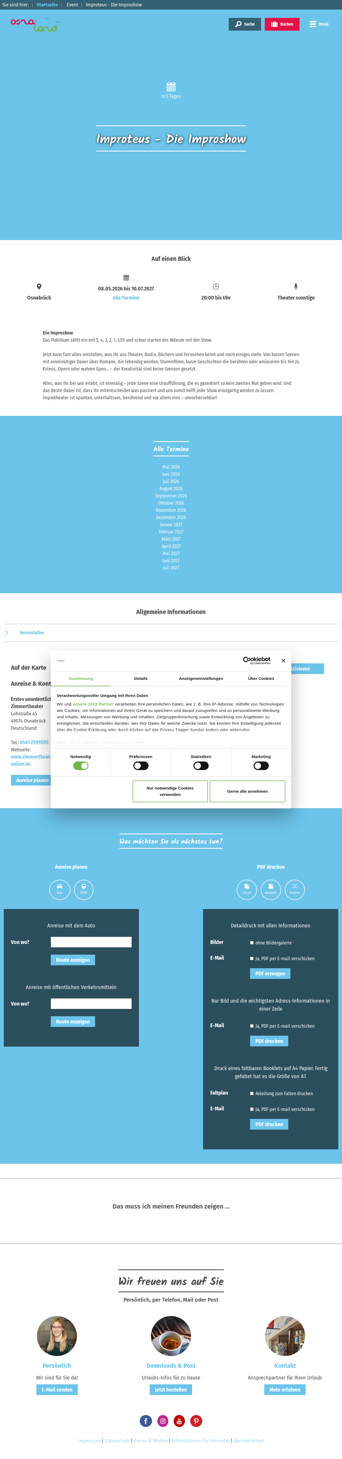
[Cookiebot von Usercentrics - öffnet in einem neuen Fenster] (247, 661)
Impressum (89, 1441)
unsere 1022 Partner (93, 704)
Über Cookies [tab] (261, 678)
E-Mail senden (57, 1389)
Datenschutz (117, 1441)
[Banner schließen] (283, 661)
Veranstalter (32, 633)
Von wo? (20, 942)
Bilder (216, 942)
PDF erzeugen (270, 973)
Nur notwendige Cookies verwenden (170, 791)
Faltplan (219, 1092)
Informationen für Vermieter (201, 1441)
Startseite (47, 5)
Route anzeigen (73, 960)
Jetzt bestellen (171, 1389)
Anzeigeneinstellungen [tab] (201, 678)
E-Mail (217, 957)
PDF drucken (269, 1041)
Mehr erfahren (285, 1389)
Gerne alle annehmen (247, 791)
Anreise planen (32, 780)
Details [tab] (141, 678)
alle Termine (126, 297)
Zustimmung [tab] (81, 678)
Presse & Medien (151, 1441)
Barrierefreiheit (249, 1441)
